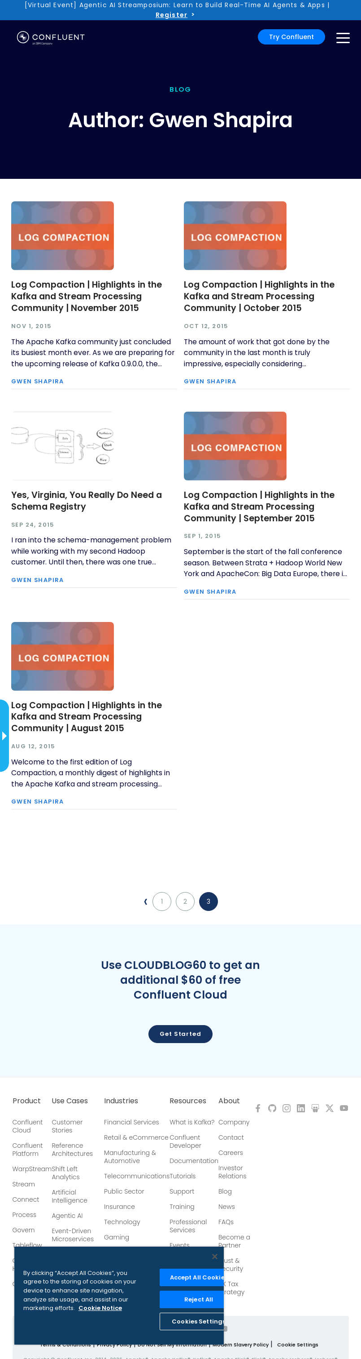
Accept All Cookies (199, 1277)
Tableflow (27, 1245)
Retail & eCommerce (136, 1137)
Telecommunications (137, 1176)
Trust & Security (230, 1264)
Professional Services (188, 1226)
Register (171, 14)
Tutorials (183, 1176)
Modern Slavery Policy (241, 1344)
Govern (24, 1230)
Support (182, 1191)
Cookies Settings (199, 1321)
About (229, 1101)
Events (179, 1245)
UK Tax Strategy (231, 1288)
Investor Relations (232, 1172)
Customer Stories (67, 1126)
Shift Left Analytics (65, 1172)
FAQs (226, 1221)
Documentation (194, 1160)
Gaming (116, 1237)
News (226, 1206)
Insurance (119, 1206)
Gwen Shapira (37, 381)
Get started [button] (180, 1034)
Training (182, 1206)
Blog (225, 1191)
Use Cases (70, 1101)
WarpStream (32, 1168)
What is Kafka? (192, 1122)
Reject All (198, 1299)
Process (25, 1214)
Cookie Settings (297, 1344)
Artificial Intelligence (69, 1196)
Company (233, 1122)
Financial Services (131, 1122)
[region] (119, 1296)
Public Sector (124, 1191)
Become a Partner (234, 1241)
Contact (231, 1137)
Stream (24, 1184)
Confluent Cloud (28, 1126)
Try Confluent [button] (291, 36)
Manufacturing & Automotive (130, 1156)
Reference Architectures (72, 1149)
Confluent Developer (185, 1141)
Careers (230, 1152)
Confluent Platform (28, 1149)
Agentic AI (67, 1215)
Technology (122, 1221)
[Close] (214, 1256)
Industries (121, 1101)
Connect (26, 1199)
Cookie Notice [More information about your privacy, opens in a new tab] (100, 1308)
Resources (188, 1101)
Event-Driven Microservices (73, 1235)
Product (27, 1101)
